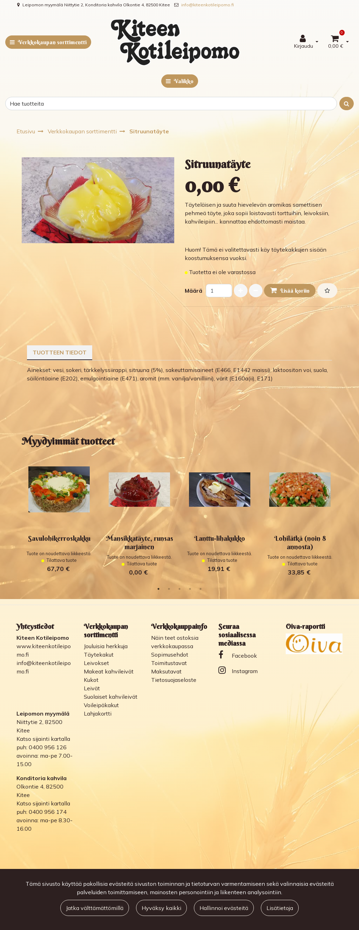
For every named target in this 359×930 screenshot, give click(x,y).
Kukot (91, 679)
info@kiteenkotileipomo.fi (207, 4)
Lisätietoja (279, 907)
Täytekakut (99, 654)
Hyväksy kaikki (161, 907)
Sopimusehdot (169, 654)
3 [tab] (179, 588)
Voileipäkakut (101, 705)
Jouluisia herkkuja (106, 646)
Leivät (92, 688)
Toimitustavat (169, 662)
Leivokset (96, 662)
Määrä (193, 290)
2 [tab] (168, 588)
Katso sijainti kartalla (43, 738)
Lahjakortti (97, 713)
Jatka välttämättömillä (94, 907)
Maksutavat (166, 671)
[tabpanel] (59, 517)
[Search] (171, 103)
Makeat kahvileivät (109, 671)
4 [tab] (190, 588)
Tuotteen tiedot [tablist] (60, 352)
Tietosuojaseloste (173, 679)
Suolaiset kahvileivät (110, 696)
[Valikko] (179, 81)
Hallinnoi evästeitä (223, 907)
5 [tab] (200, 588)
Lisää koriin (290, 290)
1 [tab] (158, 588)
